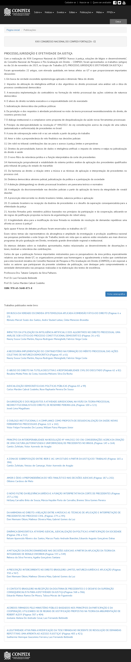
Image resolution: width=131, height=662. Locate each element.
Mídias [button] (100, 12)
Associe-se (84, 2)
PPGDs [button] (111, 12)
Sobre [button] (38, 12)
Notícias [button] (49, 12)
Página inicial (13, 29)
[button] (118, 21)
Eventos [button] (61, 12)
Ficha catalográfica (116, 294)
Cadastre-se (70, 2)
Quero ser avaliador (102, 2)
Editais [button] (73, 12)
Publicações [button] (86, 12)
